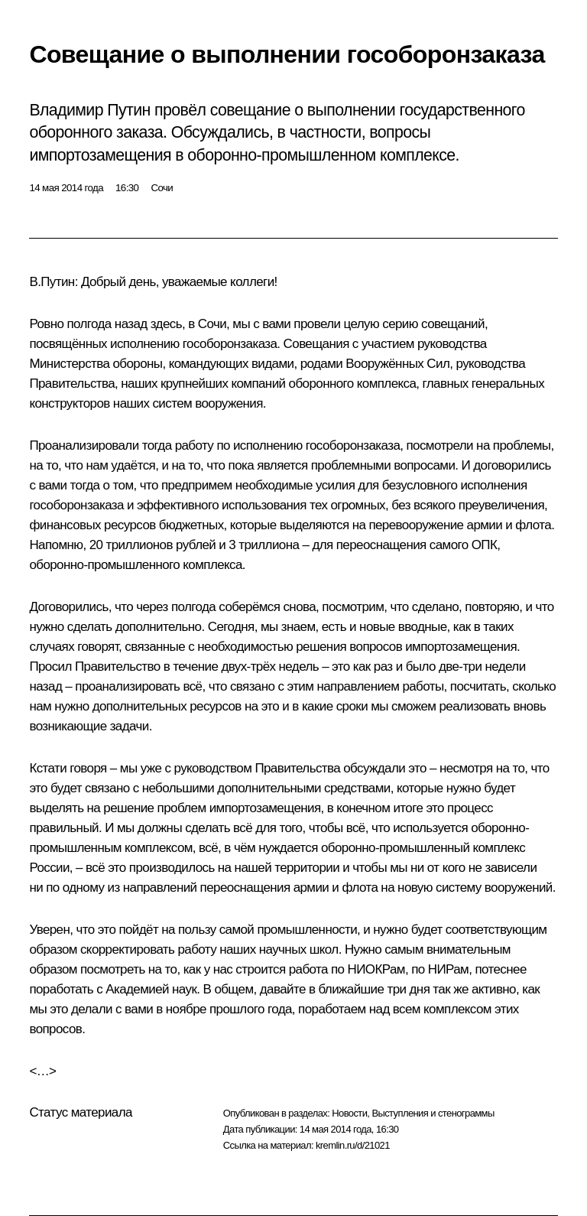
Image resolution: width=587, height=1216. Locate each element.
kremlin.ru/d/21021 (353, 1145)
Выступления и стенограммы (432, 1113)
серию (400, 324)
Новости (349, 1113)
